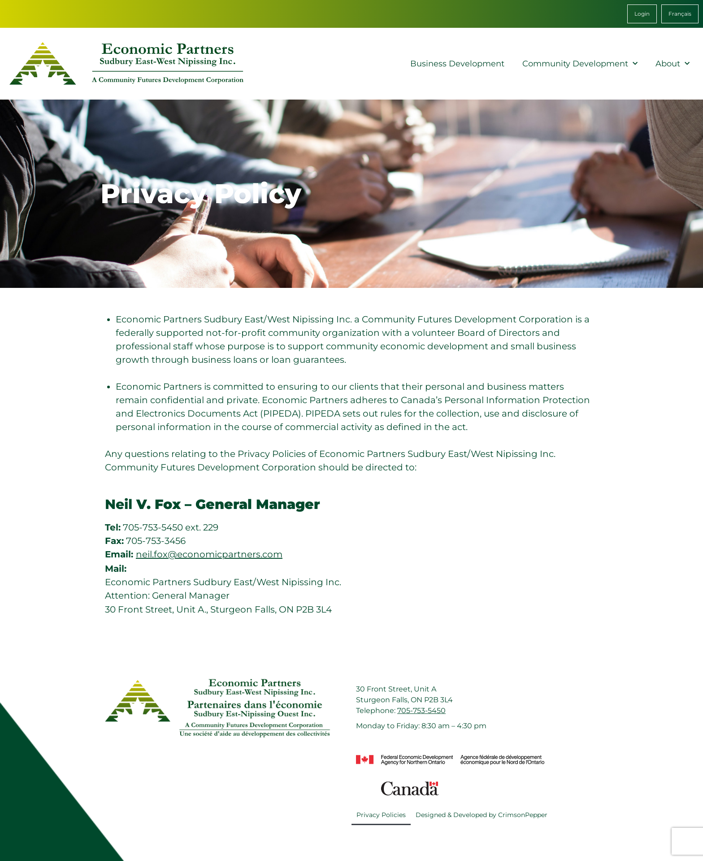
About (672, 64)
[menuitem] (680, 13)
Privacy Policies (381, 815)
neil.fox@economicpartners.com (209, 554)
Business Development (457, 64)
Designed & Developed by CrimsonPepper (481, 815)
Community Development (580, 64)
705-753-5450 (421, 710)
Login (642, 13)
